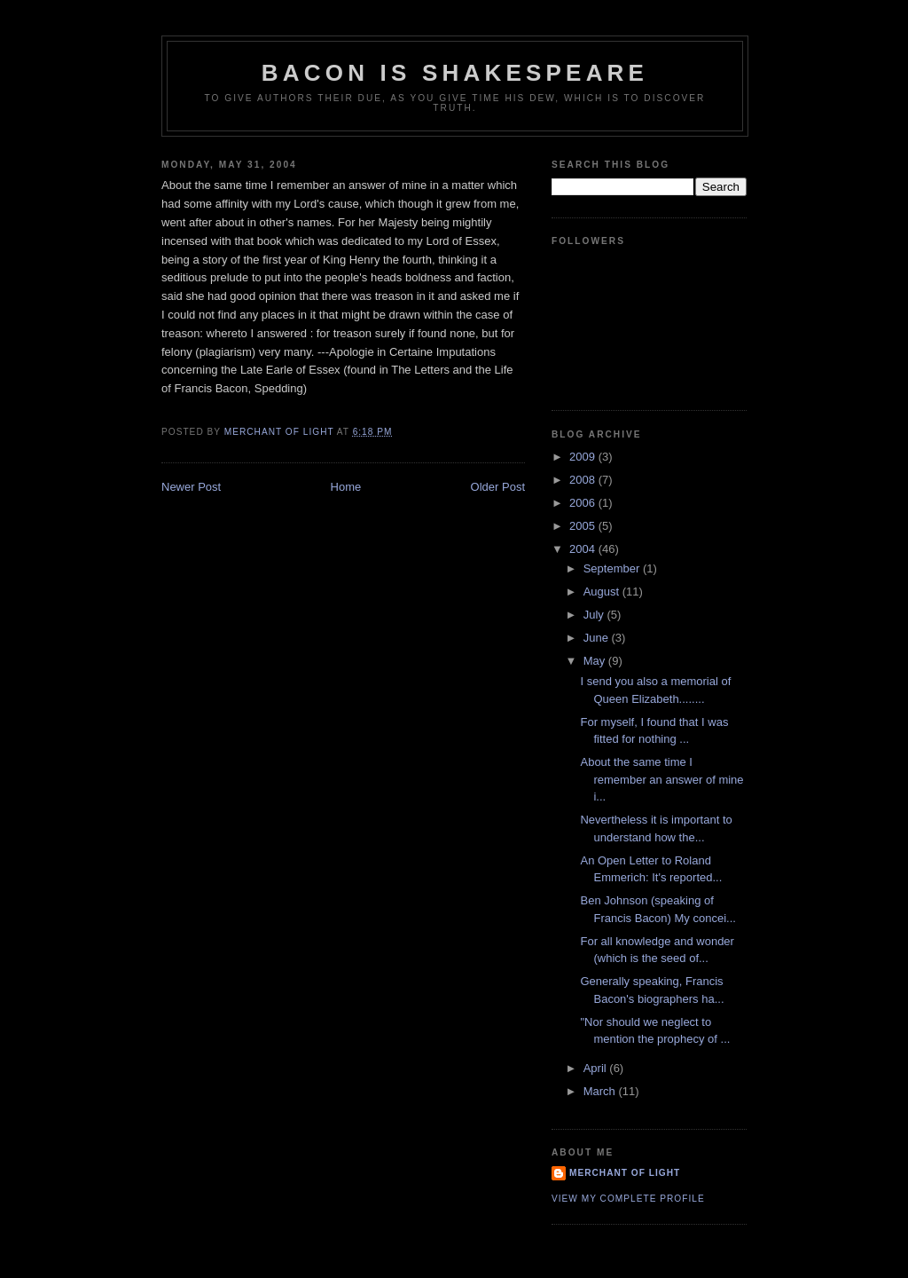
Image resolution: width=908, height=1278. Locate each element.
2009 (584, 456)
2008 (584, 479)
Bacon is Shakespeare (455, 72)
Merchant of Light (624, 1173)
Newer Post (191, 486)
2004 (584, 549)
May (595, 660)
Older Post (498, 486)
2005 (584, 525)
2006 (584, 502)
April (596, 1068)
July (595, 614)
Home (346, 486)
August (602, 591)
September (613, 568)
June (597, 637)
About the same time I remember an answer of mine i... (661, 779)
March (601, 1091)
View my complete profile (628, 1198)
